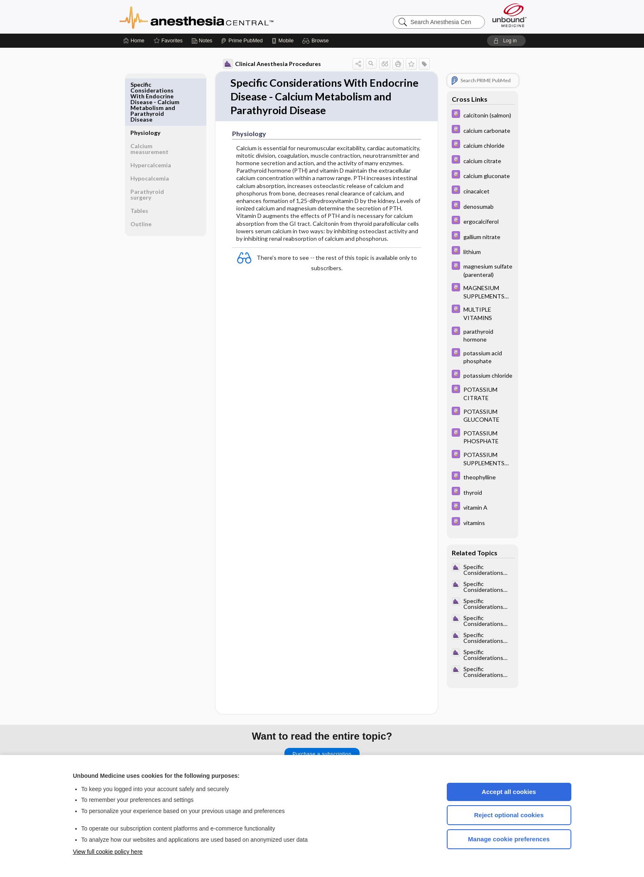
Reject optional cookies (509, 814)
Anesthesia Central (222, 16)
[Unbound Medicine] (509, 15)
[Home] (133, 41)
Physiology (149, 84)
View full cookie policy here (108, 851)
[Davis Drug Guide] (479, 114)
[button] (316, 41)
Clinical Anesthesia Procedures (269, 64)
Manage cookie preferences (509, 839)
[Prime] (241, 41)
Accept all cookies (509, 791)
